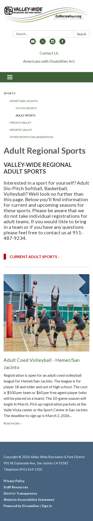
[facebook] (62, 43)
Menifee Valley (21, 130)
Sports (9, 93)
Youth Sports (26, 108)
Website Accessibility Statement (29, 500)
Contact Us (49, 53)
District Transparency (20, 493)
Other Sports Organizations (31, 137)
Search (81, 34)
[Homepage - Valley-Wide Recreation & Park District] (46, 16)
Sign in (47, 506)
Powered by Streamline (21, 506)
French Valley (20, 122)
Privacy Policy (14, 481)
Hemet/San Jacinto (24, 101)
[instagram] (53, 43)
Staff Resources (16, 487)
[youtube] (33, 43)
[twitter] (43, 43)
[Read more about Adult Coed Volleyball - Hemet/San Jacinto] (46, 350)
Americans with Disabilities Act (49, 61)
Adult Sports (25, 115)
